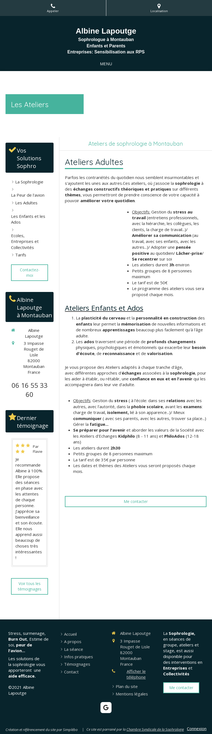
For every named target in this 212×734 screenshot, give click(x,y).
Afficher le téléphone (136, 674)
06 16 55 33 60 (29, 390)
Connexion (196, 728)
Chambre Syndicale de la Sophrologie (155, 729)
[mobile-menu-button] (106, 64)
